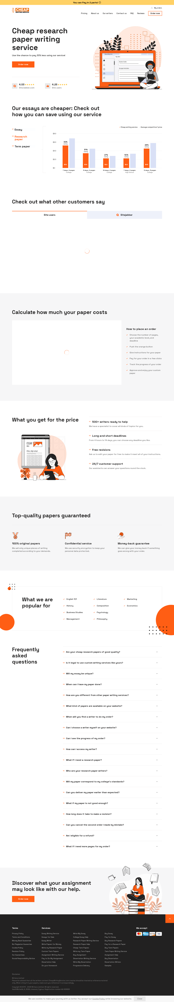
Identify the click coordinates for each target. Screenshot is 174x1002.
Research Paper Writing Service (86, 941)
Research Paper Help (81, 944)
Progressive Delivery (81, 965)
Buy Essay (109, 933)
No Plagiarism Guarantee (22, 944)
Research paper (21, 138)
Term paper (22, 147)
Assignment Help (111, 955)
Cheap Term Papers (81, 948)
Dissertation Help (49, 962)
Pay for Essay (110, 937)
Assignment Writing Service (53, 955)
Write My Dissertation (82, 962)
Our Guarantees (18, 955)
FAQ (132, 13)
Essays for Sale (48, 937)
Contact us (121, 13)
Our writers (108, 13)
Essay (18, 129)
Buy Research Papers (113, 941)
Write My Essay (79, 933)
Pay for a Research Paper (115, 944)
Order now (155, 13)
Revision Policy (18, 951)
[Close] (140, 998)
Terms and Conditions (21, 937)
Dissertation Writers (113, 962)
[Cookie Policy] (98, 998)
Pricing (84, 13)
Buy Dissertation (111, 958)
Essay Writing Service (50, 933)
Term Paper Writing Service (116, 951)
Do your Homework (49, 965)
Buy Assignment (79, 955)
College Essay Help (80, 937)
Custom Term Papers (50, 951)
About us (95, 13)
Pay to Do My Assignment (52, 958)
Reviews (140, 13)
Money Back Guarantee (21, 941)
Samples (108, 965)
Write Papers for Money (51, 944)
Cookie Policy (17, 948)
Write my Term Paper (81, 951)
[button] (169, 918)
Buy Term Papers (111, 948)
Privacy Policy (17, 933)
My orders (158, 8)
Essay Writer (47, 941)
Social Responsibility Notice (23, 958)
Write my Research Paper (52, 948)
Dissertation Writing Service (84, 958)
